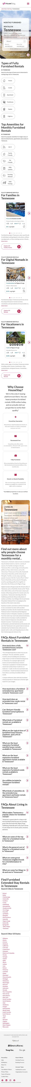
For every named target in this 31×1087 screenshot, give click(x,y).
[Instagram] (10, 1080)
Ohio (4, 1003)
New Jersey (6, 993)
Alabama (5, 938)
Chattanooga (6, 897)
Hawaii (5, 958)
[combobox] (14, 41)
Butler (4, 895)
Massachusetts (7, 977)
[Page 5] (16, 233)
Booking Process (20, 1062)
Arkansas (5, 944)
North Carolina (7, 999)
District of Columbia (8, 953)
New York (5, 997)
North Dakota (7, 1001)
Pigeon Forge (6, 921)
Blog (2, 1067)
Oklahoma (6, 1004)
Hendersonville (7, 908)
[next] (29, 213)
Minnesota (6, 980)
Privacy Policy (4, 1071)
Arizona (5, 942)
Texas (4, 1016)
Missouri (5, 984)
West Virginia (6, 1025)
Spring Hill (6, 924)
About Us (3, 1064)
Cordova (5, 900)
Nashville (5, 919)
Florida (5, 955)
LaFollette (5, 913)
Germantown (6, 906)
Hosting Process (20, 1060)
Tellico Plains (6, 926)
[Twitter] (2, 1080)
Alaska (4, 940)
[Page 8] (21, 233)
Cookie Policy (4, 1076)
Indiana (5, 964)
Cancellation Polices (6, 1069)
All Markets (4, 1062)
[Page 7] (19, 233)
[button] (28, 4)
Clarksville (6, 899)
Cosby (4, 902)
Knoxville (5, 912)
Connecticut (6, 949)
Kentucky (5, 969)
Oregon (5, 1006)
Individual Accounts (21, 1069)
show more (4, 241)
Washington (6, 1023)
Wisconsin (5, 1027)
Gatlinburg (6, 904)
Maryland (5, 975)
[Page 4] (14, 233)
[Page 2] (11, 233)
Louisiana (5, 971)
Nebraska (5, 988)
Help (2, 1060)
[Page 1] (9, 233)
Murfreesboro (7, 917)
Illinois (4, 962)
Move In (7, 44)
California (5, 945)
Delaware (5, 951)
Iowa (4, 966)
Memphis (5, 915)
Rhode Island (6, 1010)
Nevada (5, 990)
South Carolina (7, 1012)
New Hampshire (7, 992)
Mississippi (6, 982)
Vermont (5, 1019)
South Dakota (6, 1014)
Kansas (5, 968)
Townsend (5, 928)
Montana (5, 986)
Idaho (4, 960)
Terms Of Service (5, 1074)
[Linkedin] (6, 1080)
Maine (4, 973)
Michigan (5, 979)
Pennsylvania (6, 1008)
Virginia (5, 1021)
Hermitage (6, 910)
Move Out (19, 44)
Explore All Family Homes (8, 246)
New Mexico (6, 995)
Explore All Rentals (7, 311)
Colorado (5, 947)
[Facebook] (14, 1080)
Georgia (5, 957)
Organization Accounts (22, 1072)
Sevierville (5, 923)
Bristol (4, 893)
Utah (4, 1017)
